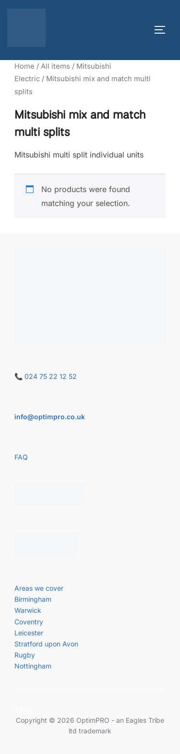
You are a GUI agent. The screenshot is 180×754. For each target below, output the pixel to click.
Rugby (24, 655)
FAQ (21, 457)
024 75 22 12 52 (50, 376)
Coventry (28, 622)
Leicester (28, 633)
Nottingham (32, 666)
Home (24, 66)
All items (55, 66)
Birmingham (32, 599)
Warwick (27, 610)
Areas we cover (38, 588)
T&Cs (22, 709)
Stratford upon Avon (46, 644)
